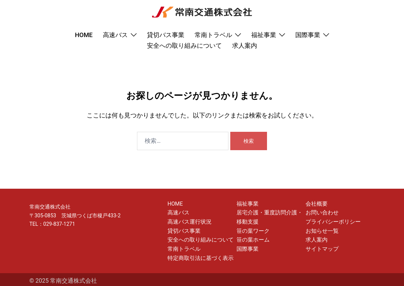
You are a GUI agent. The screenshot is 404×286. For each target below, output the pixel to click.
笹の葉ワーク (252, 229)
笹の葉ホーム (252, 238)
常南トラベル (213, 35)
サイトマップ (321, 246)
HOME (84, 35)
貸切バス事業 (165, 35)
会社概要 (316, 203)
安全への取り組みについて (184, 45)
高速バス (115, 35)
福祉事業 (263, 35)
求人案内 (244, 45)
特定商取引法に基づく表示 (198, 255)
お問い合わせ (321, 212)
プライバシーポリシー (331, 221)
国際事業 (307, 35)
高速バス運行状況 (188, 221)
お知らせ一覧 (321, 229)
